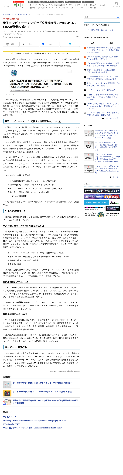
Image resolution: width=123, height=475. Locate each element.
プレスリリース (10, 417)
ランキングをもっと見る (112, 118)
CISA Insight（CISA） (12, 424)
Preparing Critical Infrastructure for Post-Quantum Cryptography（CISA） (35, 421)
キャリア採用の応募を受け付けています (99, 30)
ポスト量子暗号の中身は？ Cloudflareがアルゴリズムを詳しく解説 (42, 392)
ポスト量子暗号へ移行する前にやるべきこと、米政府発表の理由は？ (42, 383)
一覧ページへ (115, 177)
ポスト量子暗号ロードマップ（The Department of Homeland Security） (33, 428)
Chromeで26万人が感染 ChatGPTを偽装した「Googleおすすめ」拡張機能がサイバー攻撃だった (103, 106)
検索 (118, 17)
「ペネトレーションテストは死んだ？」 (102, 90)
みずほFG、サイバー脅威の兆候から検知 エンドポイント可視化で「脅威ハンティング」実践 (103, 97)
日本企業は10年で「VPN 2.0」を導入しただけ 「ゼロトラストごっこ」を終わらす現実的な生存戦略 (103, 50)
